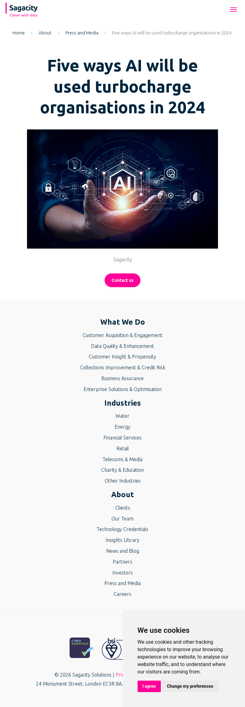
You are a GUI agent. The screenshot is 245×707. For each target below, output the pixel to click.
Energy (122, 427)
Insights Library (122, 540)
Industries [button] (122, 403)
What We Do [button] (122, 322)
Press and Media (82, 32)
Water (122, 416)
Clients (122, 508)
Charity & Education (122, 470)
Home (18, 32)
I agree (149, 686)
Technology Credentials (122, 529)
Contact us (122, 280)
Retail (122, 448)
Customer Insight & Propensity (122, 356)
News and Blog (122, 551)
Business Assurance (122, 378)
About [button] (122, 494)
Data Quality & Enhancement (122, 346)
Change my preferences (190, 686)
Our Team (122, 518)
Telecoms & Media (122, 459)
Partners (122, 562)
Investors (122, 572)
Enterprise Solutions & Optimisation (123, 389)
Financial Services (122, 437)
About (45, 32)
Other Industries (123, 481)
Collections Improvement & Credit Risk (122, 367)
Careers (122, 594)
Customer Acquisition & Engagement (122, 335)
